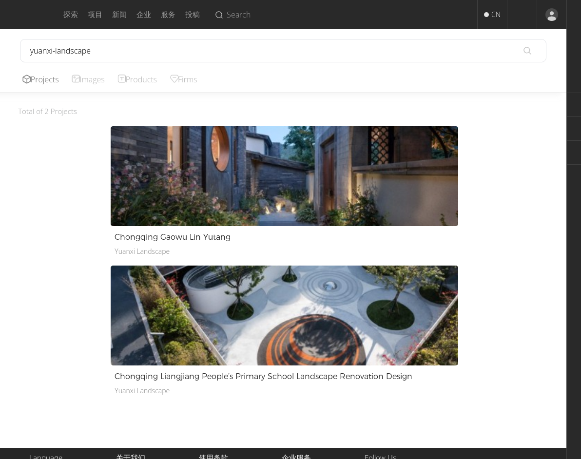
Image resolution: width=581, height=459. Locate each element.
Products (146, 79)
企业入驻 (295, 395)
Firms (194, 79)
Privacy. (296, 448)
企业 (143, 14)
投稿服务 (295, 360)
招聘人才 (295, 383)
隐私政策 (212, 383)
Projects (46, 79)
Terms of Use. (333, 448)
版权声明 (212, 372)
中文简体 (43, 360)
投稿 (192, 14)
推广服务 (295, 372)
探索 (70, 14)
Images (95, 79)
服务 (168, 14)
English (40, 372)
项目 (95, 14)
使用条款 (212, 360)
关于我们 (129, 360)
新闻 (119, 14)
